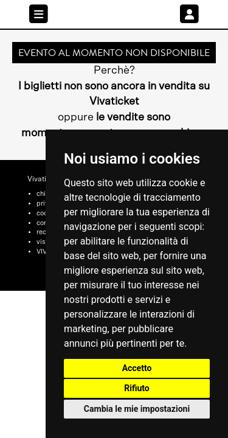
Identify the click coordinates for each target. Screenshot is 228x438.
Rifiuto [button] (137, 388)
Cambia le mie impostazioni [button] (137, 409)
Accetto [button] (137, 368)
